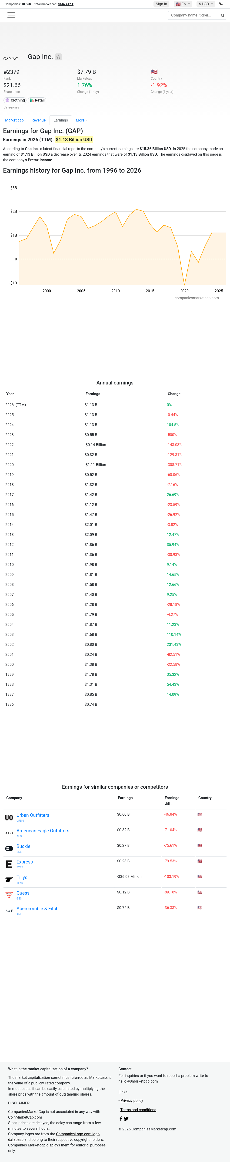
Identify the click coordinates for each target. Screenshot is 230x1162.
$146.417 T (65, 4)
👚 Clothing (15, 100)
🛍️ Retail (37, 100)
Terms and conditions (138, 1110)
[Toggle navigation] (11, 15)
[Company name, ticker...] (197, 15)
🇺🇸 (181, 4)
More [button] (80, 120)
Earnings (60, 120)
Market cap (14, 120)
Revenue (39, 120)
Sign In (161, 4)
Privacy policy (131, 1100)
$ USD (204, 4)
